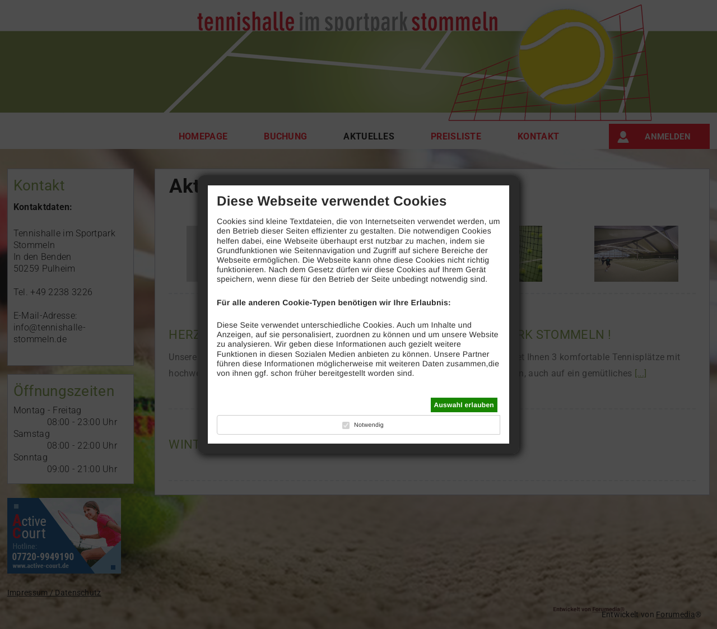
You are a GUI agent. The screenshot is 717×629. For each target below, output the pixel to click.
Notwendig (369, 425)
